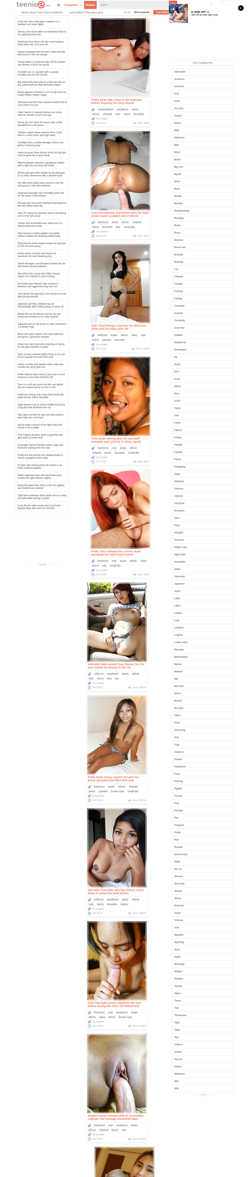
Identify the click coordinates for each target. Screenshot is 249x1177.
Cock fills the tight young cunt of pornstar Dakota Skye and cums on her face (23, 506)
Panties (194, 759)
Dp (191, 356)
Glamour (194, 488)
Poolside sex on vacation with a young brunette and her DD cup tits (22, 73)
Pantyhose (195, 766)
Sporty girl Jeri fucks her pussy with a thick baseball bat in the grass (24, 123)
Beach (193, 159)
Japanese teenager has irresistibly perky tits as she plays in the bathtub (25, 194)
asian (104, 109)
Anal (192, 93)
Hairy (192, 524)
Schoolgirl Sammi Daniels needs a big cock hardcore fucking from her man (25, 446)
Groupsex (195, 510)
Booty (193, 232)
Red (192, 839)
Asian (193, 100)
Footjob (194, 451)
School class (196, 854)
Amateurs (195, 78)
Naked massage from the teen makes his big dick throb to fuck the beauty (25, 53)
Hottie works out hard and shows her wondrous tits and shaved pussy (21, 254)
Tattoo (193, 993)
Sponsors (136, 1154)
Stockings (195, 963)
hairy (104, 221)
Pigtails (193, 788)
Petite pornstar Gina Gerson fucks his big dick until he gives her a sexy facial (26, 153)
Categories (58, 4)
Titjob (192, 1029)
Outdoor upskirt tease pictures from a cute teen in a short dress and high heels (24, 133)
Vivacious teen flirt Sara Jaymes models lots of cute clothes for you (26, 103)
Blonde (193, 195)
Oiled (192, 722)
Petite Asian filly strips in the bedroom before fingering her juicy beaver (86, 101)
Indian (193, 568)
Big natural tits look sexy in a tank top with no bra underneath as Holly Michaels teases (26, 83)
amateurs (91, 109)
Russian (194, 846)
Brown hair (195, 247)
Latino (193, 605)
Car (191, 268)
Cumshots (195, 320)
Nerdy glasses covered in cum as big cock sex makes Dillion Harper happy (26, 93)
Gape (192, 473)
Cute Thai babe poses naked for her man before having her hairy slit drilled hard (87, 552)
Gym (192, 517)
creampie (162, 113)
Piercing (194, 780)
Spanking (195, 941)
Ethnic (193, 385)
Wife (192, 1088)
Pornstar (194, 810)
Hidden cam (196, 546)
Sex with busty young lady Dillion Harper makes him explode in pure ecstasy (23, 274)
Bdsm (193, 151)
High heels (195, 554)
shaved (76, 113)
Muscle (193, 700)
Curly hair (195, 327)
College (194, 298)
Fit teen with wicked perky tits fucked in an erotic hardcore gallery (24, 466)
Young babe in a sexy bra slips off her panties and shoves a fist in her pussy (26, 63)
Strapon (194, 971)
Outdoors (194, 751)
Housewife (195, 561)
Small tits (194, 905)
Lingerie (194, 634)
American (195, 86)
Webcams (195, 1073)
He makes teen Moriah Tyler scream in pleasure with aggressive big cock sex (22, 284)
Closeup (194, 290)
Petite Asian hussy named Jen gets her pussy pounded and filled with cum (86, 439)
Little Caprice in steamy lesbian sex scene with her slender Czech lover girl (24, 113)
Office (193, 715)
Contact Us (151, 1154)
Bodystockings (197, 210)
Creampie (195, 305)
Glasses (194, 495)
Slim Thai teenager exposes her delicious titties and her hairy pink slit (88, 214)
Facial (193, 407)
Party (192, 773)
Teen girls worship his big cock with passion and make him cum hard (25, 415)
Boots (193, 225)
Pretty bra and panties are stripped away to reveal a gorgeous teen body (25, 456)
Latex (192, 598)
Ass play (194, 108)
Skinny (193, 897)
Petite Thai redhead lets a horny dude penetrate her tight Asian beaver (85, 327)
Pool (192, 802)
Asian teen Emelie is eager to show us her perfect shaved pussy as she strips (152, 891)
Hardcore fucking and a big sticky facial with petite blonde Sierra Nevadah (25, 395)
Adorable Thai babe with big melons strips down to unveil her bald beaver (152, 439)
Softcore (194, 919)
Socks (193, 912)
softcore (72, 221)
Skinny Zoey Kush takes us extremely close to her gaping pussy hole (26, 32)
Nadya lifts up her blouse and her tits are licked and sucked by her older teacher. (23, 315)
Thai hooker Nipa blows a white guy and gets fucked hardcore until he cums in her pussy (151, 1005)
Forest (193, 459)
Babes (193, 122)
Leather (194, 612)
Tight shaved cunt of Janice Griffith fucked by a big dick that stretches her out (26, 405)
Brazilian (194, 239)
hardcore (135, 109)
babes (161, 452)
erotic (88, 903)
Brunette (194, 254)
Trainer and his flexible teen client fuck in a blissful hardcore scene (24, 224)
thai (151, 113)
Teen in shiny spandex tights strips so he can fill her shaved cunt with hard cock (25, 355)
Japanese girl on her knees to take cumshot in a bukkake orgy (26, 325)
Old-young (195, 729)
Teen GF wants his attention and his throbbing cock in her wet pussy (26, 214)
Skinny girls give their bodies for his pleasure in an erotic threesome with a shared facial (25, 174)
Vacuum (194, 1058)
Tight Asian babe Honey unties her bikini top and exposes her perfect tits (87, 1004)
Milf (191, 678)
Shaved (194, 876)
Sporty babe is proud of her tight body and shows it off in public (24, 426)
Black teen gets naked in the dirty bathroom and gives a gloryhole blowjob (25, 335)
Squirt (193, 956)
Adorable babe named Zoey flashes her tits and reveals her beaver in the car (152, 327)
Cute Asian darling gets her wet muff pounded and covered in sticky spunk (149, 214)
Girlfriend (194, 481)
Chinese (194, 276)
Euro (192, 393)
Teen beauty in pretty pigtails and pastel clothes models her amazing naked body (23, 234)
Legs (192, 620)
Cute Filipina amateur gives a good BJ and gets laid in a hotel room (24, 436)
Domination (196, 349)
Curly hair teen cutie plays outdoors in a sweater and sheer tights (23, 22)
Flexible (194, 444)
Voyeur (193, 1066)
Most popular (157, 11)
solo (86, 113)
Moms (193, 693)
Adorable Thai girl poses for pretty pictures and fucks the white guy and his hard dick (89, 778)
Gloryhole (195, 503)
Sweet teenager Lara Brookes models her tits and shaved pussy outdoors (26, 264)
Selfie (193, 861)
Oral (192, 737)
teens (96, 113)
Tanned (193, 985)
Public (193, 832)
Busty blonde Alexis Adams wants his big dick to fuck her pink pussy (26, 244)
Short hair (195, 883)
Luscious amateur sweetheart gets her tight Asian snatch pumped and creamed (153, 101)
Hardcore (194, 539)
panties (75, 226)
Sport (192, 949)
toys (147, 791)
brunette (108, 113)
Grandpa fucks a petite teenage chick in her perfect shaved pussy (25, 143)
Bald (192, 129)
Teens (193, 1000)
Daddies (194, 334)
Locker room (196, 641)
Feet (192, 415)
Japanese (195, 583)
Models (76, 4)
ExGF (193, 400)
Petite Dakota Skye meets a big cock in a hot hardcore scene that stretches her (25, 375)
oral (147, 221)
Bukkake (194, 261)
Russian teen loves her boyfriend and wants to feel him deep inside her (26, 204)
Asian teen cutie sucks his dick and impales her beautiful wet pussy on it (153, 778)
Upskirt (193, 1051)
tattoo (77, 791)
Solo (192, 927)
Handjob (194, 532)
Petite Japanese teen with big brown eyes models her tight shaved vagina (24, 476)
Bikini (192, 181)
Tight (192, 1022)
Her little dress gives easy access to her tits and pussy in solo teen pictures (25, 184)
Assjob (193, 115)
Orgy (192, 744)
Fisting (193, 437)
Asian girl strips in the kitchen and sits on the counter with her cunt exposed (88, 891)
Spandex (194, 934)
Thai (192, 1007)
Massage (194, 649)
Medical (194, 671)
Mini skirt (194, 685)
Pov (192, 817)
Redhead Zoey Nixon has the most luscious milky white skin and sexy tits (25, 42)
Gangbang (195, 466)
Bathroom (195, 137)
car (153, 339)
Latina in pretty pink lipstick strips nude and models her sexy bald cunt (25, 365)
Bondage (194, 217)
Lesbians (194, 627)
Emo (192, 371)
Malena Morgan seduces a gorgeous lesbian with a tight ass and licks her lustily (25, 163)
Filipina (193, 429)
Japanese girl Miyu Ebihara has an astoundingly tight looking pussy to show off (25, 305)
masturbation (75, 109)
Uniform (194, 1044)
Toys (192, 1036)
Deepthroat (195, 342)
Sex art (193, 868)
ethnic (65, 113)
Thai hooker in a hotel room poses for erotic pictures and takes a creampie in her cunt (153, 665)
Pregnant (194, 824)
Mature (193, 663)
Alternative (195, 71)
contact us (156, 1171)
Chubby (194, 283)
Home (95, 1154)
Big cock (194, 166)
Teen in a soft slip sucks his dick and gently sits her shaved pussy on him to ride (25, 385)
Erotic (193, 378)
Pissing (193, 795)
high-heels (103, 1016)
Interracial (195, 576)
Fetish (193, 422)
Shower (194, 890)
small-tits (166, 226)
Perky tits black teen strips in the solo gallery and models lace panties (25, 486)
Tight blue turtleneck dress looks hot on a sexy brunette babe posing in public (26, 496)
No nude (194, 707)
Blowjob (194, 203)
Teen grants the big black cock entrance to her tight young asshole (26, 295)
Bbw (192, 144)
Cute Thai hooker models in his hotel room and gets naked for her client (89, 665)
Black (192, 188)
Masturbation (196, 656)
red (73, 339)
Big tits (193, 173)
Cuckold (194, 312)
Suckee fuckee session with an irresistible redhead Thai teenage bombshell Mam (152, 552)
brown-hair (90, 452)
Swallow (194, 978)
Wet (192, 1080)
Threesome (196, 1015)
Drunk (193, 364)
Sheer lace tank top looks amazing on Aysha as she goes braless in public (25, 345)
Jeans (193, 590)
